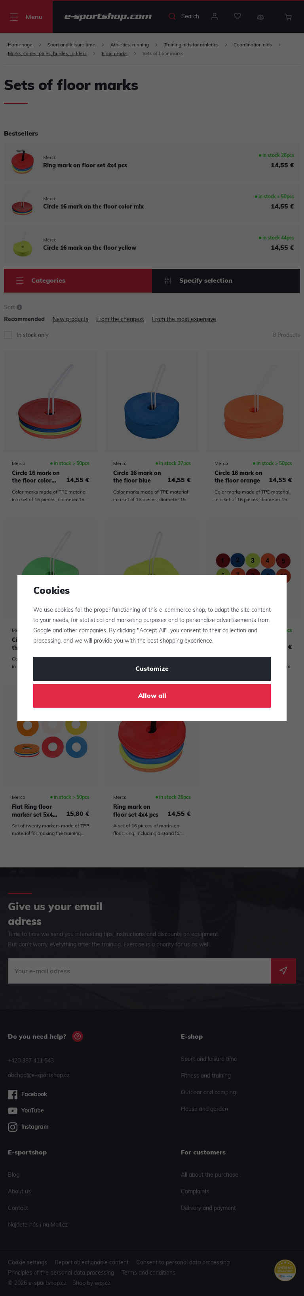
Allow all (152, 696)
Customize (152, 669)
